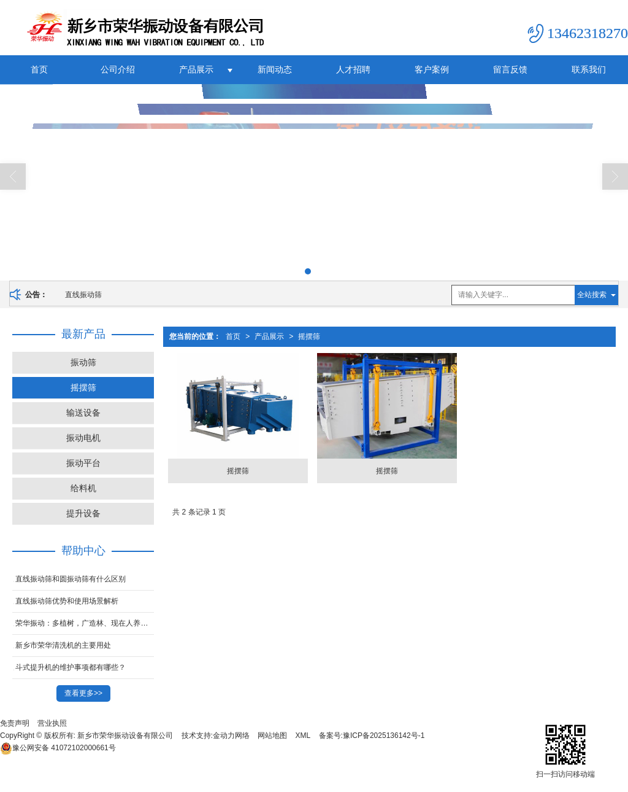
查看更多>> (83, 693)
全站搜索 (592, 294)
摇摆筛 (309, 336)
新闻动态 (275, 69)
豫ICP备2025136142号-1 (383, 735)
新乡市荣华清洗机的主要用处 (63, 645)
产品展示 (196, 69)
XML (303, 735)
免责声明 (14, 723)
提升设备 (83, 513)
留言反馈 (510, 69)
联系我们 (589, 69)
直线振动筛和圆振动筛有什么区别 (70, 579)
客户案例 (432, 69)
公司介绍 (118, 69)
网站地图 (272, 735)
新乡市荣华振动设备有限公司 (125, 735)
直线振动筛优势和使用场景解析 (66, 601)
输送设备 (83, 412)
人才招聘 (353, 69)
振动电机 (83, 438)
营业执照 (52, 723)
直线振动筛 (83, 294)
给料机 (83, 488)
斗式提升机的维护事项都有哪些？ (70, 667)
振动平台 (83, 463)
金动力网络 (231, 735)
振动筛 (83, 362)
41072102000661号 (58, 747)
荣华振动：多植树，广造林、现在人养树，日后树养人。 (84, 623)
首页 (39, 69)
